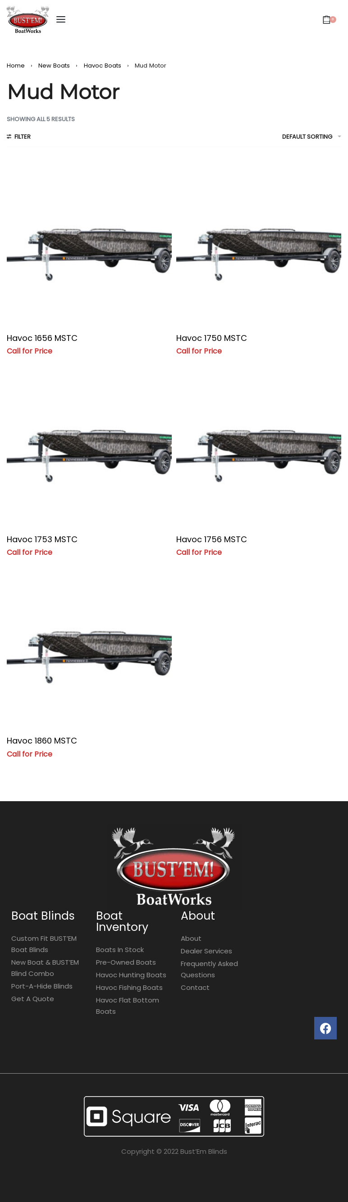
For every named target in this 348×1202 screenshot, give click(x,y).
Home (16, 65)
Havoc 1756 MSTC (211, 539)
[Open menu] (61, 19)
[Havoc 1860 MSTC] (89, 644)
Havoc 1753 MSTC (42, 539)
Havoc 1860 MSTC (42, 740)
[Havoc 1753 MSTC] (89, 443)
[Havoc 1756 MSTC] (258, 443)
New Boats (54, 65)
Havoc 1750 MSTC (211, 338)
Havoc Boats (102, 65)
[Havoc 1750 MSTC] (258, 241)
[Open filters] (19, 138)
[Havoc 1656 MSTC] (89, 241)
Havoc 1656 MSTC (42, 338)
